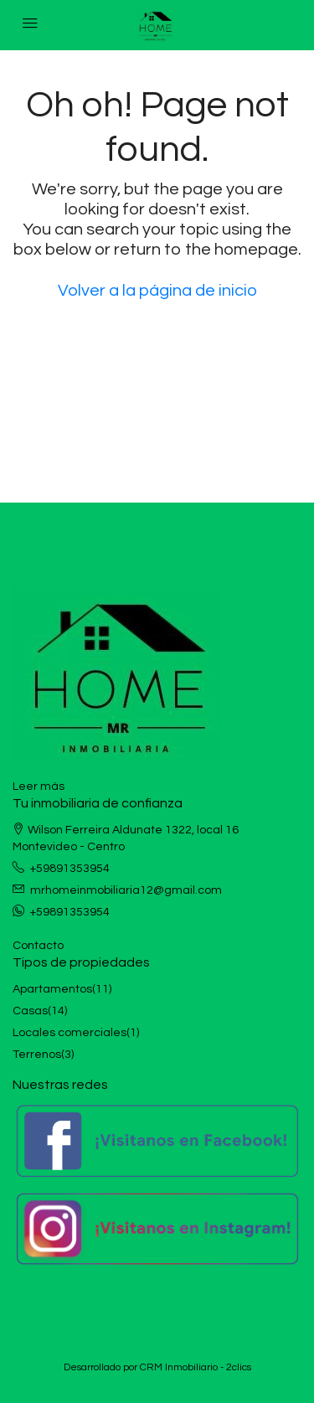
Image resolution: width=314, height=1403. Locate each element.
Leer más (38, 786)
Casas (30, 1011)
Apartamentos (52, 989)
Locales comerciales (69, 1033)
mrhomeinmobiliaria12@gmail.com (126, 890)
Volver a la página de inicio (157, 290)
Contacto (38, 946)
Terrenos (37, 1054)
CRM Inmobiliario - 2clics (195, 1367)
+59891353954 (70, 868)
